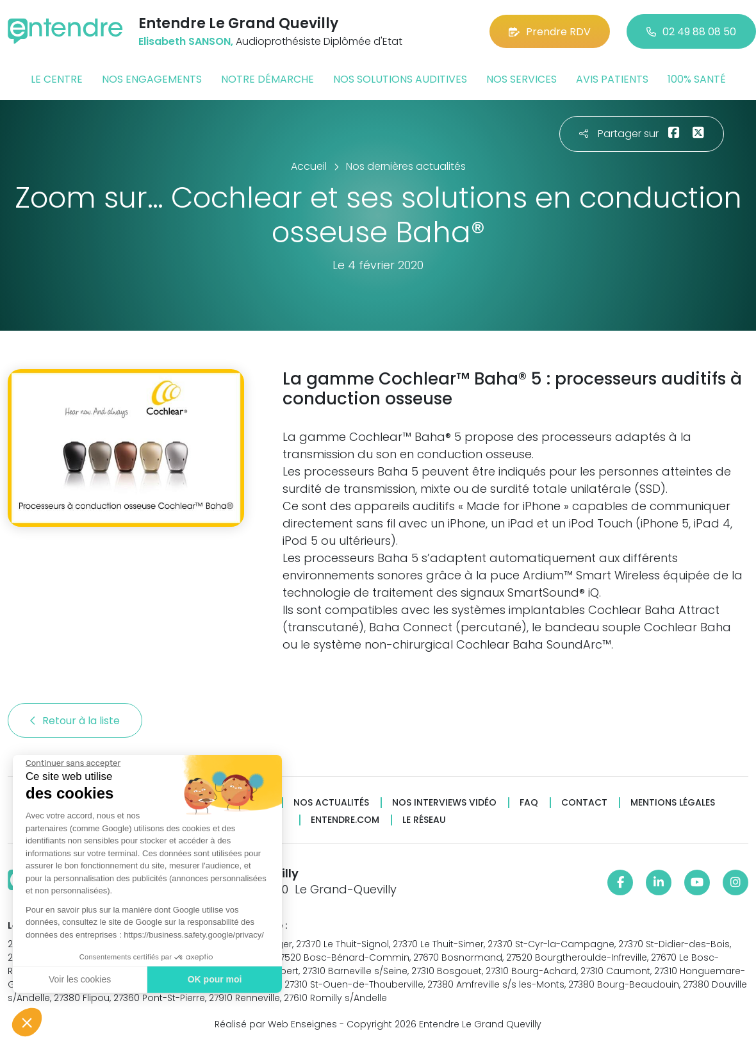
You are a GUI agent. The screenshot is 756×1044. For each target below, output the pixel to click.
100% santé (697, 79)
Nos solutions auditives (400, 79)
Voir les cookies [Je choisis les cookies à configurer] (79, 979)
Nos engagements (152, 79)
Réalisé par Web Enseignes (276, 1024)
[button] (27, 1022)
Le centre (57, 79)
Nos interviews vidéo (444, 802)
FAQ (529, 802)
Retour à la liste (75, 720)
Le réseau (424, 820)
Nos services (521, 79)
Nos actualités (331, 802)
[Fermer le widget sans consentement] (72, 763)
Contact (584, 802)
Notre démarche (267, 79)
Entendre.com (345, 820)
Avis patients (612, 79)
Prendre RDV (550, 31)
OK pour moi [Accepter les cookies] (214, 979)
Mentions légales (672, 802)
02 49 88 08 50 (691, 31)
